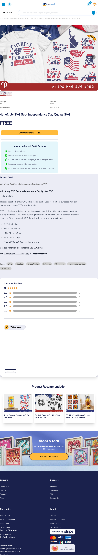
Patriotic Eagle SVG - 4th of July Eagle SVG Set (47, 416)
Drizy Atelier (4, 486)
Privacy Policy (55, 523)
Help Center (54, 490)
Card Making (5, 527)
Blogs (2, 498)
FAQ (52, 494)
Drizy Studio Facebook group (16, 253)
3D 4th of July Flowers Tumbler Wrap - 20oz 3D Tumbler (78, 416)
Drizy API (3, 494)
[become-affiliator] (49, 456)
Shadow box (5, 515)
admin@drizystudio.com (10, 548)
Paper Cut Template (7, 519)
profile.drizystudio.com (10, 551)
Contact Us (54, 498)
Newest (3, 490)
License (53, 515)
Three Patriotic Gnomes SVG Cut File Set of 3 (16, 416)
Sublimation (4, 523)
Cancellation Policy (57, 527)
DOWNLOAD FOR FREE (29, 132)
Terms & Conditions (57, 519)
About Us (53, 486)
